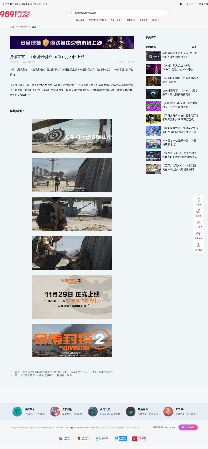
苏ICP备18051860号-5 (61, 427)
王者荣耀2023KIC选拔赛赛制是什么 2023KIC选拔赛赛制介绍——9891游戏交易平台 (67, 372)
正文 (34, 26)
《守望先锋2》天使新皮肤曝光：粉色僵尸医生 (46, 375)
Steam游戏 (80, 20)
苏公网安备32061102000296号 (86, 427)
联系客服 (203, 4)
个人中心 (190, 4)
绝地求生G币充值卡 (97, 20)
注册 (45, 4)
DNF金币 (131, 20)
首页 (12, 26)
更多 (194, 47)
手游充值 (143, 20)
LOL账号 (156, 20)
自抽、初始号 (116, 20)
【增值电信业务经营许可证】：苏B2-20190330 (119, 427)
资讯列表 (22, 26)
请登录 (37, 4)
